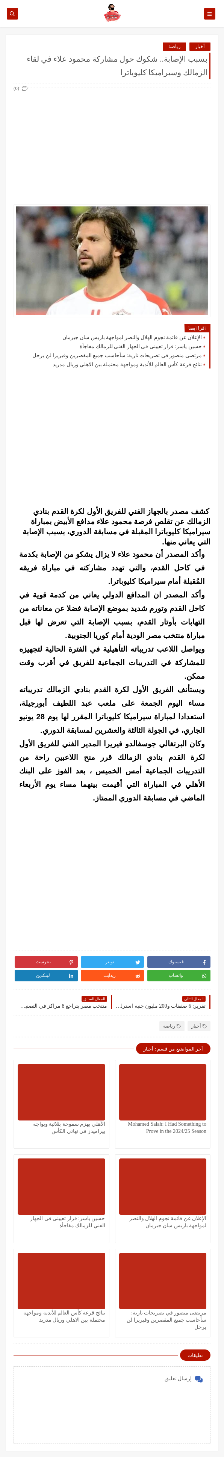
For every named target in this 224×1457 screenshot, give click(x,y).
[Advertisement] (111, 146)
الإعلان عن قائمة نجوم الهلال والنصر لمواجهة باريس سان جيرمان (132, 337)
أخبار (200, 46)
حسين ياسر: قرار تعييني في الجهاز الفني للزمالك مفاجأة (141, 346)
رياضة (174, 46)
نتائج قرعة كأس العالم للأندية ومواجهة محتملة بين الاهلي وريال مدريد (127, 364)
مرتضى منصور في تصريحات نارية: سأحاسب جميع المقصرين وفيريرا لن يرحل (117, 355)
